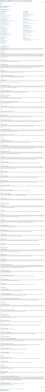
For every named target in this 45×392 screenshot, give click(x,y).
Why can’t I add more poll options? (4, 30)
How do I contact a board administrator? (27, 40)
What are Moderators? (25, 12)
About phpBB (7, 368)
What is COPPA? (2, 12)
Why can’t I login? (2, 14)
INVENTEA (7, 390)
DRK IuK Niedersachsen (5, 6)
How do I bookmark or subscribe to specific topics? (28, 31)
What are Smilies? (2, 39)
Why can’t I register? (2, 13)
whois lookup (5, 377)
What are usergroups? (25, 13)
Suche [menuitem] (0, 4)
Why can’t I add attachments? (3, 32)
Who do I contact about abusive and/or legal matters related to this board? (31, 39)
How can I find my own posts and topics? (27, 28)
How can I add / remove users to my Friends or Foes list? (29, 23)
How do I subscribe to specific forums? (27, 32)
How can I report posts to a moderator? (4, 33)
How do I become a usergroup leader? (27, 14)
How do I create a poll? (2, 29)
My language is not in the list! (3, 22)
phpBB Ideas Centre (32, 372)
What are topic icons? (2, 43)
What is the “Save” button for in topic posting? (5, 34)
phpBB (3, 389)
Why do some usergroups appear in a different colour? (29, 15)
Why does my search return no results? (27, 26)
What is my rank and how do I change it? (4, 24)
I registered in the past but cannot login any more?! (5, 15)
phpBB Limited (20, 367)
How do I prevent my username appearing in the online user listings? (7, 20)
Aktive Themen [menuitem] (1, 3)
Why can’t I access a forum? (3, 31)
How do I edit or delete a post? (3, 28)
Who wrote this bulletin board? (26, 38)
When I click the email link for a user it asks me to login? (6, 25)
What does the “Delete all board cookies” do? (5, 17)
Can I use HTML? (2, 38)
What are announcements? (3, 41)
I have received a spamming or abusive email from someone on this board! (31, 20)
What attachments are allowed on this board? (28, 35)
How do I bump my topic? (3, 35)
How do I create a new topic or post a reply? (5, 27)
